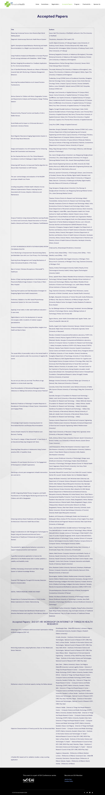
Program (76, 4)
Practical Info (86, 4)
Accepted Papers (67, 4)
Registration (55, 4)
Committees (44, 4)
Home (37, 4)
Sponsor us (97, 4)
